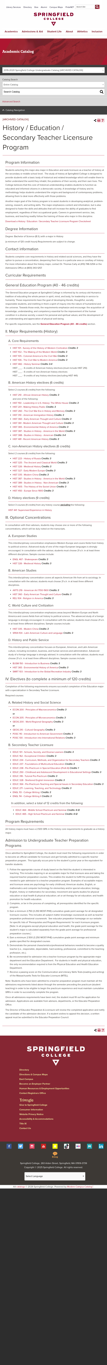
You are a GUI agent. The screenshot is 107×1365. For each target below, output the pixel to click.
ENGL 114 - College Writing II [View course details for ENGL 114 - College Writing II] (27, 796)
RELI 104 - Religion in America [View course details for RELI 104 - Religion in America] (28, 598)
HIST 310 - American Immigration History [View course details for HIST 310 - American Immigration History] (33, 415)
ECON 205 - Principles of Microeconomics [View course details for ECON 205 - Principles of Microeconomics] (34, 717)
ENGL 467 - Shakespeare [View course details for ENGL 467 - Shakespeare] (25, 559)
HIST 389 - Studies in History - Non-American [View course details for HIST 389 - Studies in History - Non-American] (35, 482)
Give (36, 7)
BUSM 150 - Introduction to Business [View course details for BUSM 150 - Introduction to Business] (31, 663)
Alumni (44, 7)
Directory (27, 7)
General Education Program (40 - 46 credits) (63, 324)
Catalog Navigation (15, 110)
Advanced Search (11, 101)
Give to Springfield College (33, 1105)
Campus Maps (56, 7)
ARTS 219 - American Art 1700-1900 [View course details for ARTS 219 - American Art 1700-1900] (31, 590)
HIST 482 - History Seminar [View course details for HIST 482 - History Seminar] (26, 364)
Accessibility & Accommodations (36, 1119)
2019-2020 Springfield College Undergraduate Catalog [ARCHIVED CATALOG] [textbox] (43, 70)
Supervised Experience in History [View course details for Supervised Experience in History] (35, 510)
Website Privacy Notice (31, 1114)
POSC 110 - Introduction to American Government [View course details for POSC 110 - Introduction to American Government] (38, 733)
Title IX (23, 1123)
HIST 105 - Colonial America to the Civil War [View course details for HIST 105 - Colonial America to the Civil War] (35, 356)
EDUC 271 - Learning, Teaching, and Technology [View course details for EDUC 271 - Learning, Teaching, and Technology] (37, 788)
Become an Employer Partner (34, 1083)
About (69, 31)
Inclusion (97, 31)
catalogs (20, 1186)
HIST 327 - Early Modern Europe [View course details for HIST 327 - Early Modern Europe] (29, 470)
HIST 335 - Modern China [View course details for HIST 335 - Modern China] (25, 474)
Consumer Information (31, 1109)
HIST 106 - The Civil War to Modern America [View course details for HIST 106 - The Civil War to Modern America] (35, 360)
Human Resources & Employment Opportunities (44, 1088)
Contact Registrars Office (32, 1093)
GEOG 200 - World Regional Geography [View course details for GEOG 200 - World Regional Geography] (33, 721)
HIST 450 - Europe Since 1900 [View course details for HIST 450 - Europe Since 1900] (28, 490)
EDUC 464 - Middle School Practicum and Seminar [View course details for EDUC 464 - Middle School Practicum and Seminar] (41, 810)
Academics (11, 31)
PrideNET (70, 7)
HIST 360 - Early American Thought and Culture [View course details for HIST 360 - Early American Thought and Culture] (37, 419)
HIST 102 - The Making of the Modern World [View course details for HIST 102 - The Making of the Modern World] (35, 352)
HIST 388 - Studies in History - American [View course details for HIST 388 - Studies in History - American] (33, 435)
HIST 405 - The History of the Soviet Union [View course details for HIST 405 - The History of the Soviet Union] (34, 486)
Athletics (82, 31)
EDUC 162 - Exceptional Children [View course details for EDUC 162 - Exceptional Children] (29, 756)
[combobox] (53, 70)
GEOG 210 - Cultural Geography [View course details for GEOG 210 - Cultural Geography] (29, 729)
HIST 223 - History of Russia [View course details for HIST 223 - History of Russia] (27, 458)
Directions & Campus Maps (33, 1074)
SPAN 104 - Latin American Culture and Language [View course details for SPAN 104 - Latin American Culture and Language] (38, 633)
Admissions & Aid (32, 31)
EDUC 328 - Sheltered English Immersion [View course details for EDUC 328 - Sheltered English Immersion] (33, 780)
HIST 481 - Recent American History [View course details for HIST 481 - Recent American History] (31, 439)
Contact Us (25, 1128)
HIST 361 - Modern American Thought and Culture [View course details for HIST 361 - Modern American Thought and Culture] (38, 423)
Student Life (54, 31)
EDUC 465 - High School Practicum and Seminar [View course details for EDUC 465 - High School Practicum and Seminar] (40, 814)
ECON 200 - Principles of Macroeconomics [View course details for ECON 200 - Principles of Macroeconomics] (34, 709)
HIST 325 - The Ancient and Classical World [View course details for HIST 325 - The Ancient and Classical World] (35, 462)
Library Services (13, 7)
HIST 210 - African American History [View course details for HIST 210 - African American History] (31, 395)
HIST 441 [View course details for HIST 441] (12, 510)
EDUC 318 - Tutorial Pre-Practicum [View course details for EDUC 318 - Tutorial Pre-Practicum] (30, 776)
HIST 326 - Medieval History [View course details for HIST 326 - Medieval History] (27, 466)
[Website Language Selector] (54, 1176)
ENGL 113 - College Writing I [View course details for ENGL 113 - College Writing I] (27, 792)
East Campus (26, 1079)
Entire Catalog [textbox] (11, 84)
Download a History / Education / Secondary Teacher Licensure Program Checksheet (48, 221)
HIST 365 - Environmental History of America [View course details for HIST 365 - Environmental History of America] (35, 427)
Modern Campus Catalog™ (80, 1186)
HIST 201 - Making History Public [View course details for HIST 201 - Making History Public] (29, 406)
